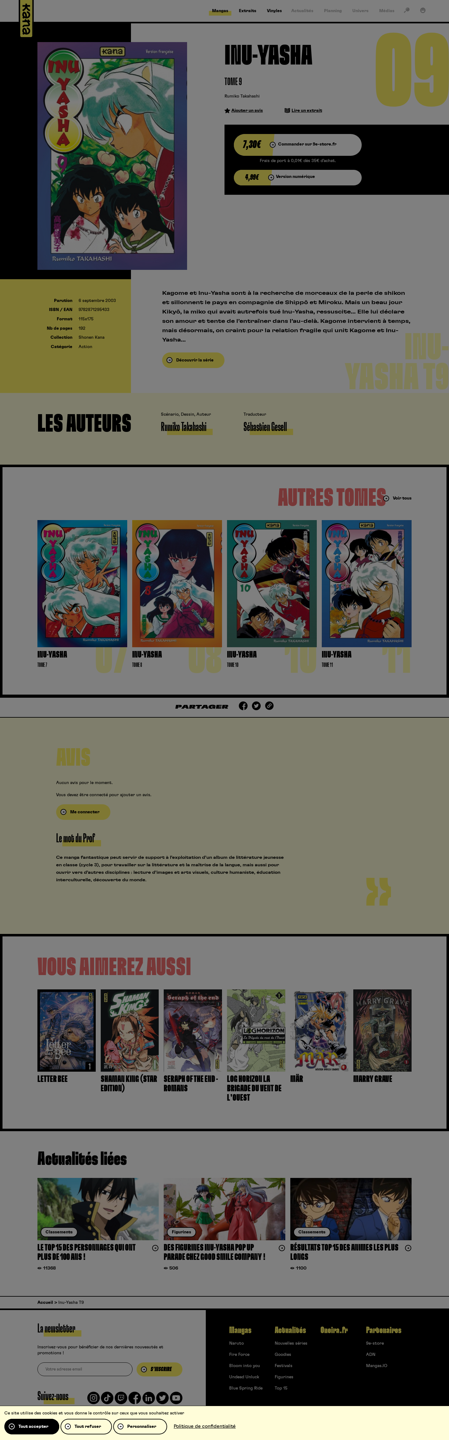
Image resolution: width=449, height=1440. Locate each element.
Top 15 (281, 1388)
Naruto (236, 1343)
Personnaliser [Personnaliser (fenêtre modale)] (141, 1426)
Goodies (283, 1354)
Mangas (240, 1330)
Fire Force (239, 1354)
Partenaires (383, 1330)
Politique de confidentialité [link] (205, 1426)
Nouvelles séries (291, 1343)
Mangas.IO (376, 1366)
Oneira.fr (334, 1330)
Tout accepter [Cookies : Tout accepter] (33, 1426)
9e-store (375, 1343)
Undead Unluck (244, 1377)
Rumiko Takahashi (242, 96)
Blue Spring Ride (246, 1388)
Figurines (284, 1377)
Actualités (290, 1330)
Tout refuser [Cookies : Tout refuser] (88, 1426)
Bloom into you (244, 1366)
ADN (370, 1354)
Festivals (283, 1366)
